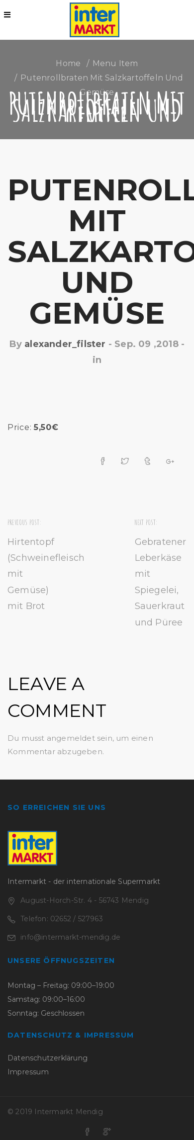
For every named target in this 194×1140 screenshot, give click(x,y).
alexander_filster (64, 344)
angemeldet (71, 738)
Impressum (28, 1071)
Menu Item (115, 63)
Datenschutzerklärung (47, 1057)
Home (68, 63)
